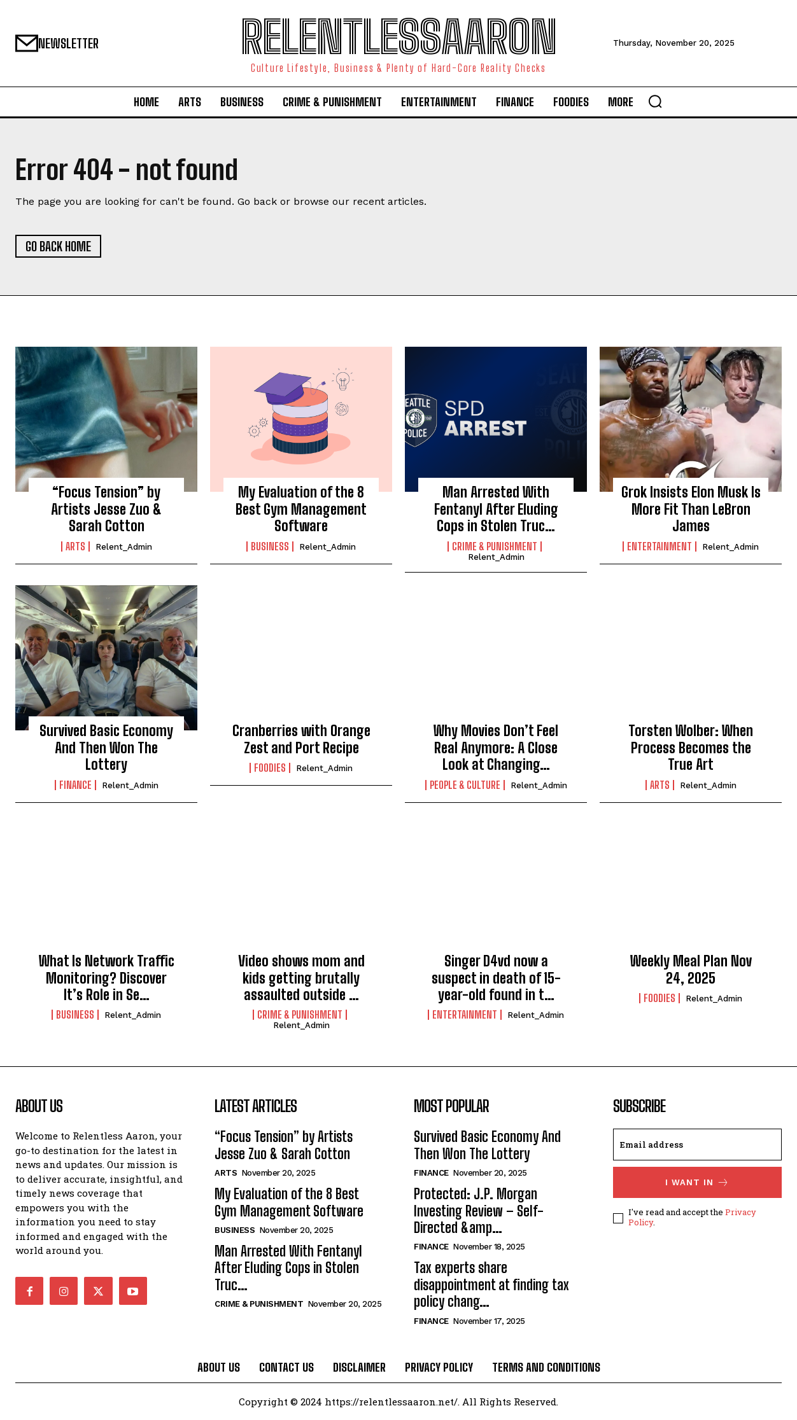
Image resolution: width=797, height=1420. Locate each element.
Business (270, 546)
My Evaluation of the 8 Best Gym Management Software (301, 509)
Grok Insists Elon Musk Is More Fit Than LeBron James (691, 509)
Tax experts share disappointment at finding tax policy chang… (491, 1284)
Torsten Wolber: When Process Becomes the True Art (690, 747)
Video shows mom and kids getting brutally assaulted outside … (301, 977)
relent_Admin (123, 547)
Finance (75, 785)
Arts (75, 546)
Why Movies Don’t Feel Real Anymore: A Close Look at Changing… (496, 747)
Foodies (270, 768)
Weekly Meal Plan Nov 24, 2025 (691, 969)
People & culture (465, 785)
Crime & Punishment (494, 546)
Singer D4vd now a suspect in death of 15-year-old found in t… (496, 977)
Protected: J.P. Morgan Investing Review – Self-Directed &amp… (479, 1210)
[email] (697, 1144)
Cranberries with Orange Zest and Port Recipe (301, 739)
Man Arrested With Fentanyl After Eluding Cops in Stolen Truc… (496, 509)
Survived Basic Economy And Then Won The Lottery (106, 747)
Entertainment (659, 546)
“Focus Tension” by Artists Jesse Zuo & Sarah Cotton (106, 509)
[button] (655, 101)
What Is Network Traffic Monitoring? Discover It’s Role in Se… (106, 977)
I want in (697, 1182)
